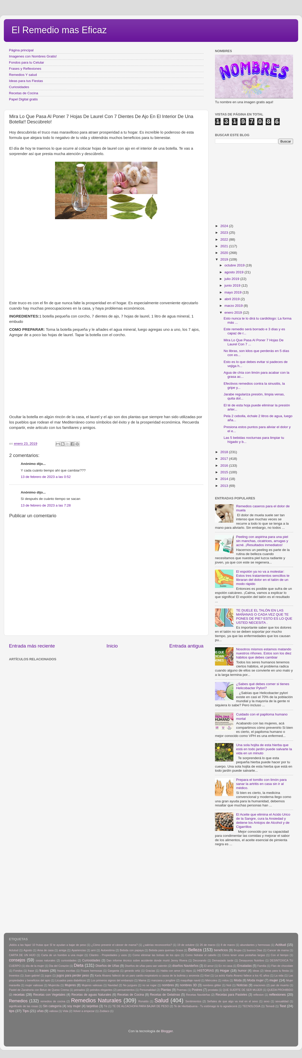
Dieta (79, 965)
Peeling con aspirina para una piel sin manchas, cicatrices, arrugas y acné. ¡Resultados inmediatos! (262, 541)
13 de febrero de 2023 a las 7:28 (46, 505)
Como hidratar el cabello (200, 955)
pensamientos (126, 989)
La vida (278, 975)
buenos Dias (254, 950)
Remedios (18, 1000)
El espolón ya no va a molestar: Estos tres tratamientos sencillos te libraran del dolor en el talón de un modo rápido (262, 578)
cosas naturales (45, 960)
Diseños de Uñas (107, 966)
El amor (208, 965)
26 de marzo (207, 944)
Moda (238, 980)
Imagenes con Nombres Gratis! (33, 56)
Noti (229, 985)
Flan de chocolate (282, 965)
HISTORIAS (205, 970)
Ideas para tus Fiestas (26, 81)
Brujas (238, 950)
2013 (224, 486)
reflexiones (277, 994)
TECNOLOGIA (251, 1006)
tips (11, 1011)
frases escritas (66, 970)
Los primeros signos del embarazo (112, 980)
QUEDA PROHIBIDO (280, 989)
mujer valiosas (34, 985)
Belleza (195, 949)
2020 (224, 253)
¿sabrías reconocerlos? (157, 944)
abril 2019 (232, 299)
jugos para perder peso (73, 975)
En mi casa (225, 965)
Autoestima (108, 950)
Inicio (112, 646)
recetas (19, 994)
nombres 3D (188, 985)
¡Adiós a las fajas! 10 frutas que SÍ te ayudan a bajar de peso (47, 944)
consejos (17, 960)
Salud (161, 1000)
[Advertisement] (106, 262)
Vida (65, 1011)
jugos (48, 975)
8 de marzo (228, 944)
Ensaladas (244, 966)
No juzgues (130, 985)
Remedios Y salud (23, 75)
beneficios (221, 950)
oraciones (259, 985)
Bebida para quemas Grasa (166, 950)
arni (93, 950)
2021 (224, 246)
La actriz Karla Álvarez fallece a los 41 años (242, 975)
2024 (224, 226)
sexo (266, 1001)
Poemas (182, 989)
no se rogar (149, 985)
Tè (105, 1006)
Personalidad (147, 989)
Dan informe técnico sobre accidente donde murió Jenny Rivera (146, 960)
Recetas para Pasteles (231, 994)
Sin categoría (52, 1006)
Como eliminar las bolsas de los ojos (156, 955)
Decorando (200, 960)
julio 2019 (232, 279)
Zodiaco (104, 1011)
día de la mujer (35, 965)
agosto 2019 (234, 272)
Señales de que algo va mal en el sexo (232, 1001)
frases (44, 970)
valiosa (53, 1011)
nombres (168, 985)
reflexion (258, 994)
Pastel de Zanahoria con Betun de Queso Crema (39, 989)
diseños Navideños (185, 966)
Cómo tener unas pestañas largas (243, 955)
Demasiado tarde (222, 960)
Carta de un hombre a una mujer (62, 955)
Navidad (113, 985)
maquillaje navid (190, 980)
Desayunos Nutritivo (251, 960)
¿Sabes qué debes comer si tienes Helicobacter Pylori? (262, 686)
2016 (224, 465)
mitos (225, 980)
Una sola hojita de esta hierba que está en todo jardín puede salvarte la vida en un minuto (264, 749)
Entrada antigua (186, 646)
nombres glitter (212, 985)
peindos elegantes (101, 989)
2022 (224, 239)
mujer (273, 980)
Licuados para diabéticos (70, 980)
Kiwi (207, 975)
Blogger (167, 1031)
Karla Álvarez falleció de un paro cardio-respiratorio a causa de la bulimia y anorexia (147, 975)
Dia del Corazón (59, 965)
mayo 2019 (233, 292)
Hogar (224, 970)
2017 (224, 459)
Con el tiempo (280, 955)
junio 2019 (232, 285)
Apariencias (78, 950)
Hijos (189, 970)
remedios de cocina (52, 1001)
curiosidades (69, 960)
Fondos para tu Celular (26, 62)
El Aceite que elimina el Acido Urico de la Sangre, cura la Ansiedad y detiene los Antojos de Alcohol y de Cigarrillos (263, 821)
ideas (256, 970)
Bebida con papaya (132, 950)
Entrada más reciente (32, 646)
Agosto (28, 950)
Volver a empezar (83, 1011)
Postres (197, 990)
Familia (261, 965)
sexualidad (282, 1001)
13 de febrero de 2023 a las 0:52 (46, 477)
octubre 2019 (235, 265)
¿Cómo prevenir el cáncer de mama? (114, 944)
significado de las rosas (23, 1006)
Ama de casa (45, 950)
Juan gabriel (32, 975)
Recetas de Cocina (23, 93)
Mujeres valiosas (92, 985)
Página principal (21, 50)
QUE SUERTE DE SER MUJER (242, 989)
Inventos (14, 975)
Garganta (113, 970)
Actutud (13, 950)
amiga (62, 950)
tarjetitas (92, 1006)
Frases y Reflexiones (25, 68)
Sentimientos (193, 1001)
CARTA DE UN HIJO (22, 955)
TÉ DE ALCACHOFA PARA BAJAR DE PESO (140, 1006)
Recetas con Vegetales (49, 994)
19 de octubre (186, 944)
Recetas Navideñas (198, 994)
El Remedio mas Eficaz (59, 30)
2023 (224, 232)
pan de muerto (280, 985)
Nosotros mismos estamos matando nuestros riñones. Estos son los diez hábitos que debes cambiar (263, 653)
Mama (142, 980)
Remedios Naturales (96, 1000)
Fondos (18, 970)
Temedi (270, 1006)
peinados (79, 989)
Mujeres (70, 985)
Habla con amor (170, 970)
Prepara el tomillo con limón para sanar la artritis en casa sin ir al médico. (261, 784)
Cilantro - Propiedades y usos (108, 955)
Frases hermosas (91, 970)
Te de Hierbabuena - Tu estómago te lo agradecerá (205, 1006)
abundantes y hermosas (255, 944)
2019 (224, 259)
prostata (213, 989)
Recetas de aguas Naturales (91, 994)
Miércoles (211, 980)
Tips (26, 1011)
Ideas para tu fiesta (277, 970)
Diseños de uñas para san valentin (146, 965)
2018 (224, 452)
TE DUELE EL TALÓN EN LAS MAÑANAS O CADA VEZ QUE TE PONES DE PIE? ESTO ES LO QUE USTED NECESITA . (264, 616)
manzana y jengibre (163, 980)
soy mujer (74, 1006)
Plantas (166, 990)
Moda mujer (255, 980)
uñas (40, 1011)
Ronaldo (143, 1001)
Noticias (241, 985)
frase (31, 970)
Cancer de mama (278, 950)
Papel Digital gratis (23, 99)
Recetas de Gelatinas (165, 994)
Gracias (150, 970)
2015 (224, 472)
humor (242, 970)
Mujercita (54, 985)
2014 (224, 479)
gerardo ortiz (132, 970)
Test (282, 1006)
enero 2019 (233, 312)
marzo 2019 (234, 306)
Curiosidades (19, 87)
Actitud (280, 945)
